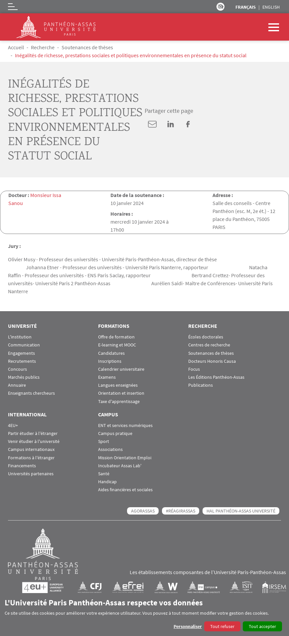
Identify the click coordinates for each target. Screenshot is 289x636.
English (271, 7)
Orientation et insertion (121, 393)
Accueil (16, 47)
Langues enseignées (118, 385)
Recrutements (22, 361)
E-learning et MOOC (117, 345)
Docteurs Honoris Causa (212, 361)
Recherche (43, 47)
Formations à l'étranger (31, 458)
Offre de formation (116, 337)
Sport (103, 441)
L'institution (20, 337)
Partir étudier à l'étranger (33, 433)
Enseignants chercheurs (31, 393)
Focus (194, 369)
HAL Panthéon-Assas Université (241, 511)
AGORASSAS (143, 511)
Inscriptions (109, 361)
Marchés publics (24, 377)
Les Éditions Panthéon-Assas (216, 377)
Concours (17, 369)
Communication (24, 345)
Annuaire (17, 385)
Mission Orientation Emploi (124, 458)
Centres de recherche (209, 345)
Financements (22, 466)
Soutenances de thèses (87, 47)
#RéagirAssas (180, 511)
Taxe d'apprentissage (119, 401)
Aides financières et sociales (125, 490)
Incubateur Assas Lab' (119, 466)
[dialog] (144, 614)
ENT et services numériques (125, 425)
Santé (103, 474)
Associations (110, 449)
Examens (107, 377)
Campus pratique (115, 433)
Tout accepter (262, 626)
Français (245, 7)
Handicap (107, 482)
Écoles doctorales (205, 337)
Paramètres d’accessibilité (220, 7)
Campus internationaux (31, 449)
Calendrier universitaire (121, 369)
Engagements (21, 353)
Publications (200, 385)
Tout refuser (222, 626)
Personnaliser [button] (188, 626)
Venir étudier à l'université (34, 441)
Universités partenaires (31, 474)
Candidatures (111, 353)
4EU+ (13, 425)
